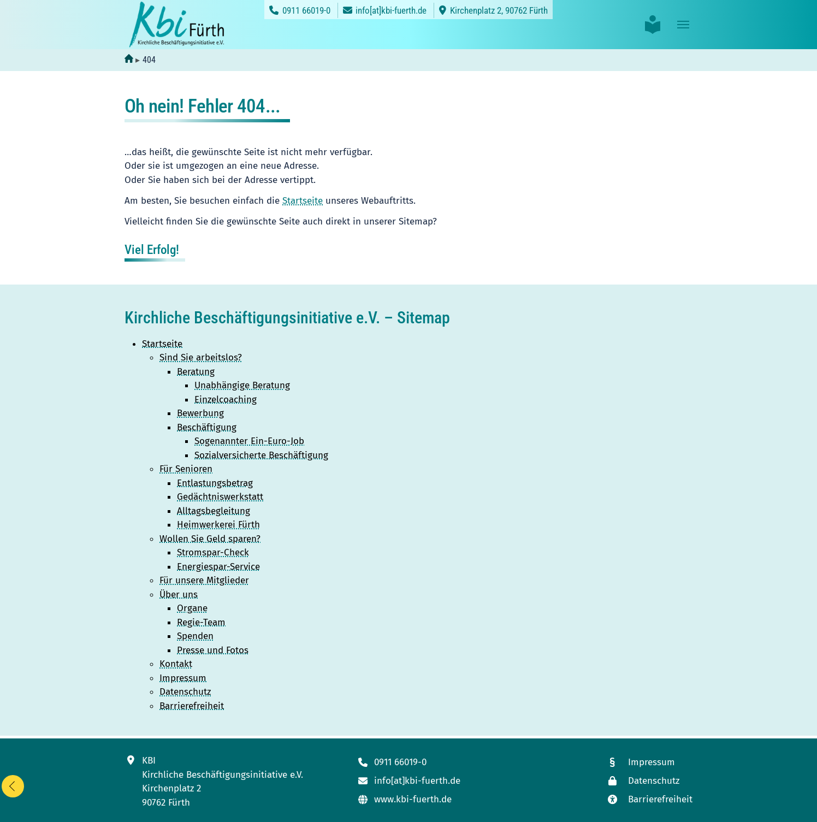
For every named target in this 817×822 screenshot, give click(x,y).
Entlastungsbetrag (215, 483)
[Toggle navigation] (683, 24)
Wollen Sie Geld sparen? (210, 539)
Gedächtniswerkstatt (220, 496)
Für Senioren (185, 469)
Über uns (178, 594)
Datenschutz (185, 691)
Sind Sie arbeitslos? (200, 357)
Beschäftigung (206, 427)
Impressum (182, 678)
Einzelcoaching (225, 399)
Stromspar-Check (213, 552)
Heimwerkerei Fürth (218, 524)
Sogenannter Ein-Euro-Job (249, 441)
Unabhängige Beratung (242, 385)
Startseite (302, 200)
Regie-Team (201, 622)
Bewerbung (200, 413)
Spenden (195, 636)
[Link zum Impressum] (649, 762)
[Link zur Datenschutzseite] (649, 780)
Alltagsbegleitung (213, 511)
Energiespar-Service (218, 566)
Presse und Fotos (212, 650)
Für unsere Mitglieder (204, 580)
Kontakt (175, 664)
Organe (192, 608)
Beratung (196, 371)
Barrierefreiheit (191, 706)
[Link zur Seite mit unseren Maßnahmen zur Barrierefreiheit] (649, 799)
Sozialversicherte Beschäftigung (261, 455)
